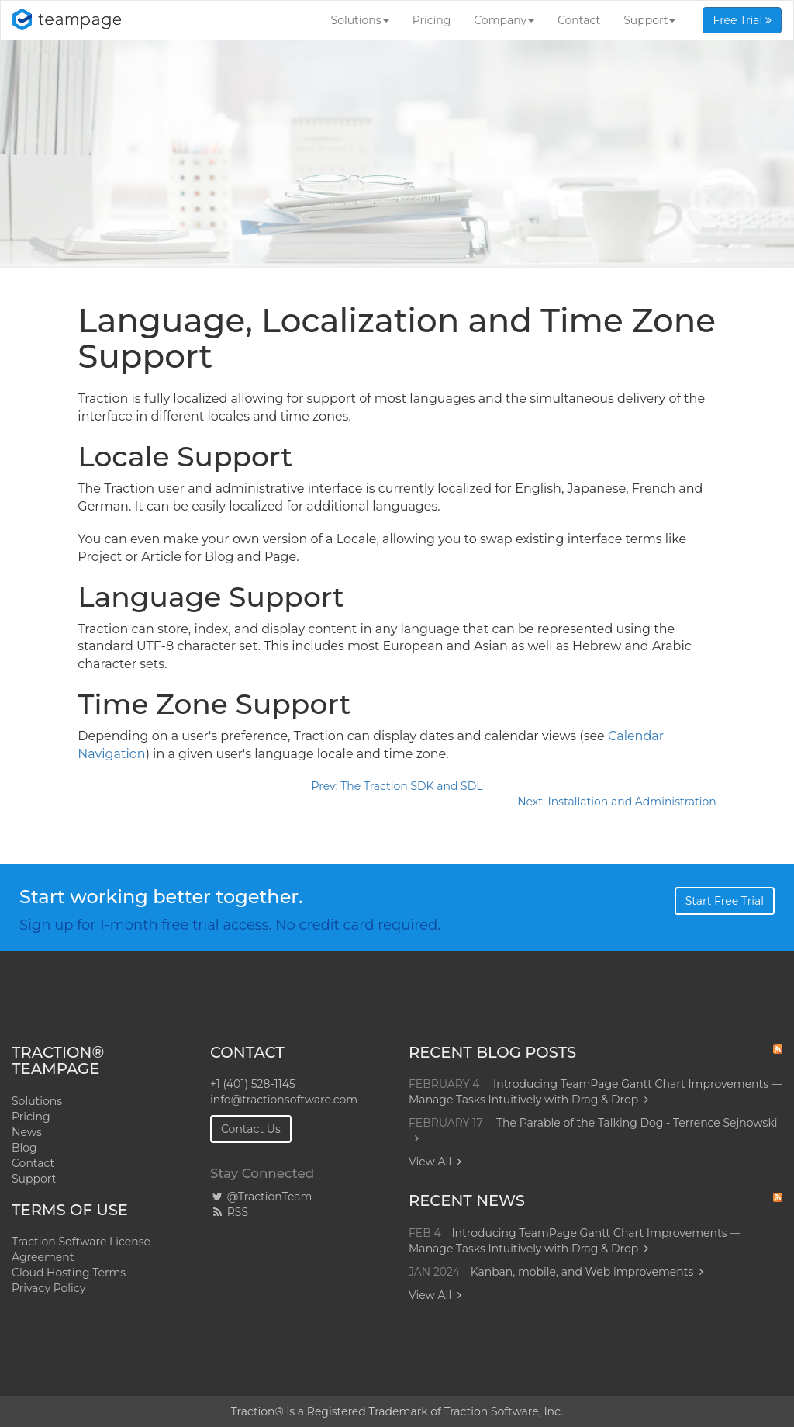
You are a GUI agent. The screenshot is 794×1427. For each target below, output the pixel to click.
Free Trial (742, 20)
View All (430, 1162)
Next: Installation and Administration (616, 802)
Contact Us (251, 1129)
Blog (24, 1148)
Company (504, 20)
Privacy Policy (48, 1288)
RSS (229, 1212)
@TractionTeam (261, 1197)
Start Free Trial (724, 901)
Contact (579, 20)
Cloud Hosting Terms (69, 1273)
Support (649, 20)
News (27, 1132)
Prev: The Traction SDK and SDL (396, 786)
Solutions (360, 20)
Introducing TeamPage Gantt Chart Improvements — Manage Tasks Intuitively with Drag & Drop (595, 1092)
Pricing (432, 20)
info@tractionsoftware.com (283, 1100)
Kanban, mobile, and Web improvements (582, 1272)
